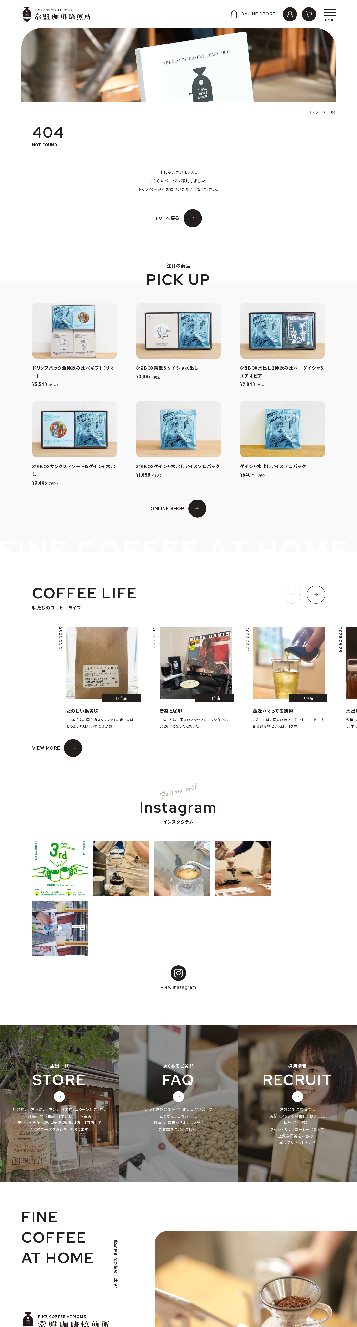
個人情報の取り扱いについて (51, 1288)
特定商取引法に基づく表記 (49, 1296)
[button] (292, 595)
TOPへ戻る (167, 218)
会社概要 (34, 1273)
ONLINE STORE (252, 14)
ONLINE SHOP (167, 508)
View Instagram (178, 918)
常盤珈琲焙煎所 (56, 14)
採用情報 (34, 1280)
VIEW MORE (46, 748)
